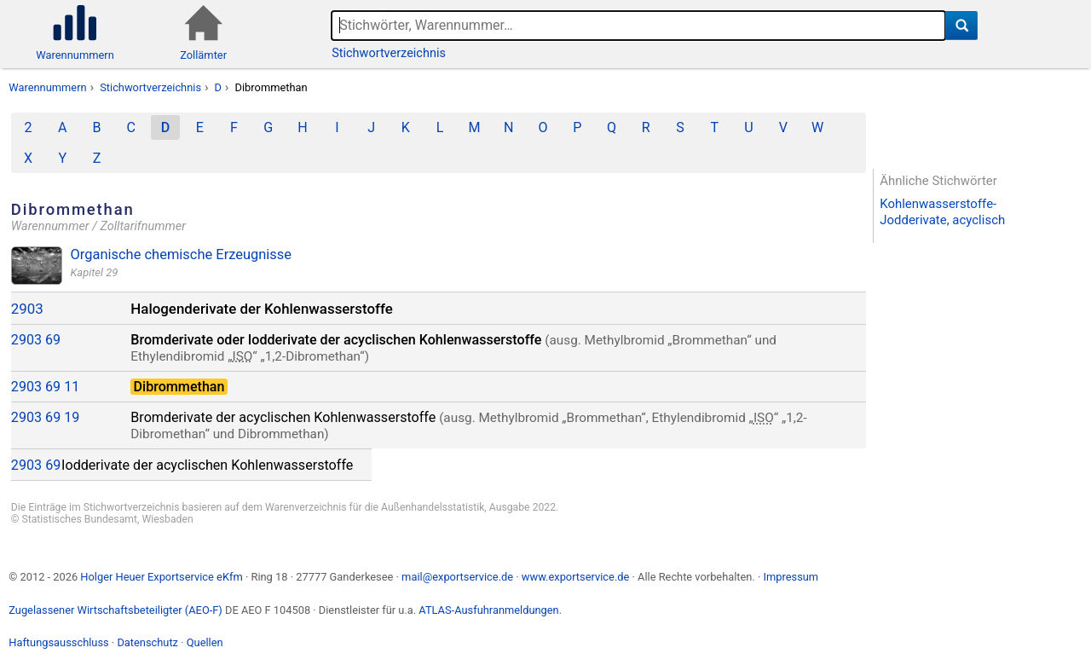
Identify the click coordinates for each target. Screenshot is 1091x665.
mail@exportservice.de (457, 576)
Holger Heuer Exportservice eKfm (161, 576)
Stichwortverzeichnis (389, 53)
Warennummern (47, 87)
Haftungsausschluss (58, 642)
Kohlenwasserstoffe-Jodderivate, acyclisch (942, 212)
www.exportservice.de (576, 576)
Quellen (205, 642)
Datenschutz (147, 642)
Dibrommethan (271, 87)
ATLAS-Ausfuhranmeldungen (488, 610)
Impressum (790, 576)
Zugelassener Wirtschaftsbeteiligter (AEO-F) (115, 610)
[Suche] (961, 25)
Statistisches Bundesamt (79, 519)
